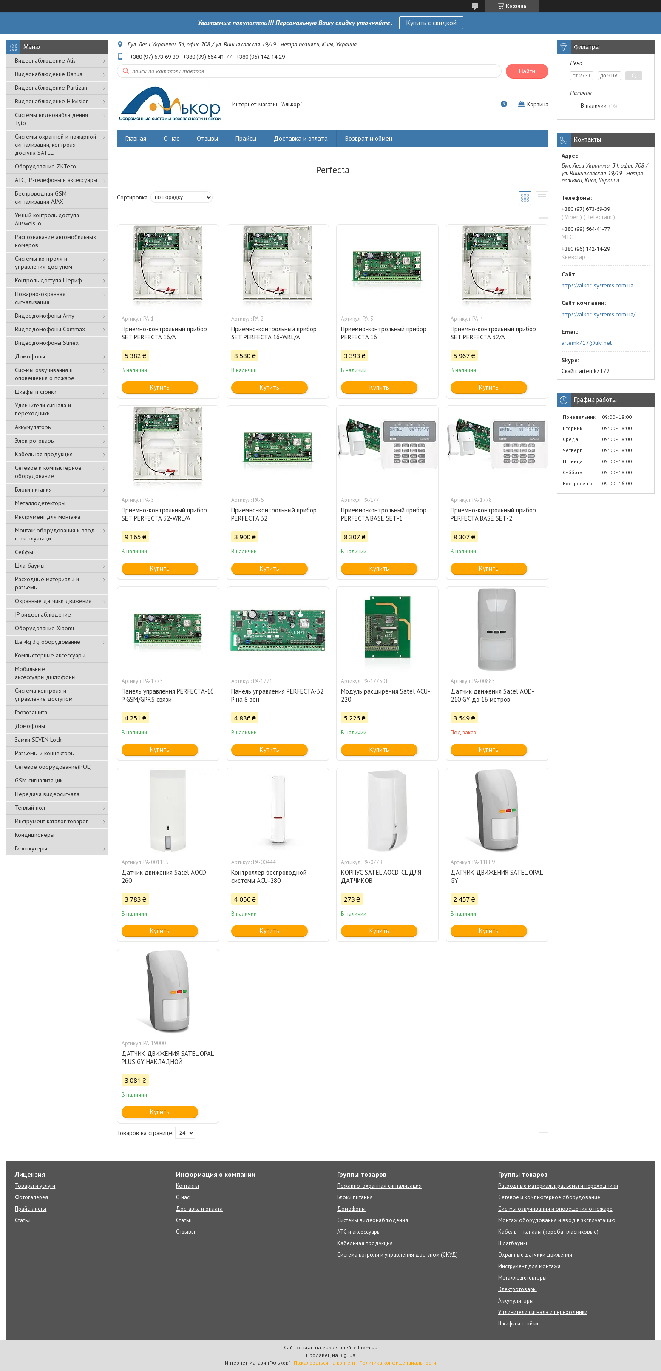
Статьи (23, 1220)
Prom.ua (367, 1347)
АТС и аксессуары (359, 1231)
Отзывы (207, 138)
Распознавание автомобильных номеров (55, 241)
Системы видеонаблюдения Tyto (51, 119)
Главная (135, 138)
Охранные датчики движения (53, 601)
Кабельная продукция (44, 454)
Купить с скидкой (431, 22)
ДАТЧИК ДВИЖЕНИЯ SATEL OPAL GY (496, 876)
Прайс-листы (30, 1208)
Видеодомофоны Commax (50, 329)
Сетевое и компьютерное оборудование (48, 472)
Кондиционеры (34, 835)
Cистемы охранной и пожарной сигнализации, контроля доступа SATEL (55, 144)
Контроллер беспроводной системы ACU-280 (268, 876)
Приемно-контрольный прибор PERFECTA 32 (274, 514)
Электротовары (35, 440)
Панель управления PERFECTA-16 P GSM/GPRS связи (168, 695)
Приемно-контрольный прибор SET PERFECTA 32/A (493, 333)
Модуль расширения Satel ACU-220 (385, 695)
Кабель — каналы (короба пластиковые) (548, 1231)
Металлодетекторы (40, 503)
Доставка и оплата (301, 138)
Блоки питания (33, 489)
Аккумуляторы (33, 427)
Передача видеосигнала (47, 794)
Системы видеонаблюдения (372, 1220)
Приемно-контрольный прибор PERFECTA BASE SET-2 (493, 514)
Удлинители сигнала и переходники (43, 409)
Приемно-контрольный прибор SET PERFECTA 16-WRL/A (274, 333)
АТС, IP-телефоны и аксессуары (56, 180)
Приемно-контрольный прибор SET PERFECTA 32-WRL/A (164, 514)
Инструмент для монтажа (47, 517)
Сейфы (24, 552)
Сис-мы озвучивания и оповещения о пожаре (44, 374)
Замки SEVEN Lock (38, 739)
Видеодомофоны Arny (44, 315)
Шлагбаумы (30, 565)
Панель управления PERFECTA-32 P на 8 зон (277, 695)
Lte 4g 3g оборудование (47, 642)
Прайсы (245, 138)
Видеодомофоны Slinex (47, 343)
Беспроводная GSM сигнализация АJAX (41, 197)
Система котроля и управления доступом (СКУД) (397, 1254)
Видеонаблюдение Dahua (48, 74)
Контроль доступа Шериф (48, 280)
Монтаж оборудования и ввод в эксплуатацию (557, 1220)
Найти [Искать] (527, 71)
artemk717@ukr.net (587, 343)
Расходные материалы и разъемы (47, 583)
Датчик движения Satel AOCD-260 (165, 876)
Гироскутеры (31, 848)
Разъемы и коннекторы (45, 753)
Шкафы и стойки (36, 391)
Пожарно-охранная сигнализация (40, 298)
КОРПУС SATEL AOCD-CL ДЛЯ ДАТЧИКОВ (381, 876)
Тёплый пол (30, 807)
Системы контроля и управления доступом (43, 262)
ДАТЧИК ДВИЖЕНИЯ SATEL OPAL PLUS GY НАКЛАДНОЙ (167, 1058)
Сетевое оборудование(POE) (53, 767)
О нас (171, 138)
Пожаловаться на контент (324, 1363)
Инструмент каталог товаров (52, 821)
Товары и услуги (35, 1185)
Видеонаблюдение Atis (45, 60)
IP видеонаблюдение (43, 614)
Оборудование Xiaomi (44, 628)
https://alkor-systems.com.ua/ (598, 314)
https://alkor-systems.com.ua (597, 285)
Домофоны (30, 356)
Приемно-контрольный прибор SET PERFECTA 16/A (164, 333)
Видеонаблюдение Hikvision (52, 101)
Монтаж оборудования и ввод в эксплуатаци (55, 534)
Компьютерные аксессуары (50, 655)
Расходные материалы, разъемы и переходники (558, 1185)
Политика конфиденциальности (397, 1363)
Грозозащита (31, 712)
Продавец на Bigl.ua (330, 1355)
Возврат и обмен (368, 138)
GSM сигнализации (39, 780)
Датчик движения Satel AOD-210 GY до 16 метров (492, 695)
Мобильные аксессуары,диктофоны (45, 673)
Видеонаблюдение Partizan (51, 87)
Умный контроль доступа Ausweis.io (47, 219)
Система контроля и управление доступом (44, 695)
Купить (160, 387)
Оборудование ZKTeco (45, 166)
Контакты (187, 1185)
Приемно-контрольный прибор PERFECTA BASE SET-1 (383, 514)
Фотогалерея (31, 1197)
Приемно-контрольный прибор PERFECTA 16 (383, 333)
